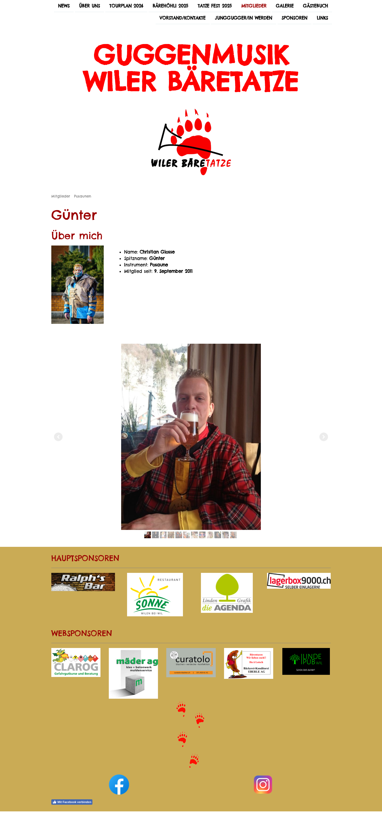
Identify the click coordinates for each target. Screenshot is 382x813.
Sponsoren (294, 18)
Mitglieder (253, 6)
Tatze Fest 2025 (215, 6)
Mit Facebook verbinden (71, 802)
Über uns (89, 6)
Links (322, 18)
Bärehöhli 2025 (170, 6)
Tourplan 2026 (126, 6)
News (64, 6)
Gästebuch (315, 6)
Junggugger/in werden (243, 18)
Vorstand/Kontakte (183, 18)
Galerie (285, 6)
